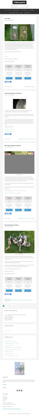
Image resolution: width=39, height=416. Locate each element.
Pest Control (26, 138)
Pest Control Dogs (7, 353)
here (20, 268)
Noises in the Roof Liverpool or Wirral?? (10, 349)
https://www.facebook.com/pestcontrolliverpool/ (12, 408)
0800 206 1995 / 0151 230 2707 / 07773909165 (13, 193)
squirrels (33, 86)
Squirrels (6, 56)
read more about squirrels (9, 131)
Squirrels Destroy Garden (11, 225)
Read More (5, 384)
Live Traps (7, 18)
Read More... (9, 78)
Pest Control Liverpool (8, 129)
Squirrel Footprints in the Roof (13, 93)
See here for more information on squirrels (19, 190)
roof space (30, 138)
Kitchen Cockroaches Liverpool (9, 355)
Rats (5, 54)
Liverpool (23, 138)
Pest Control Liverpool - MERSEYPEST (19, 2)
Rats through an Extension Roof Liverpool (11, 347)
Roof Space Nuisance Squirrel (13, 146)
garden (29, 86)
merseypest (26, 218)
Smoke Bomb (7, 351)
